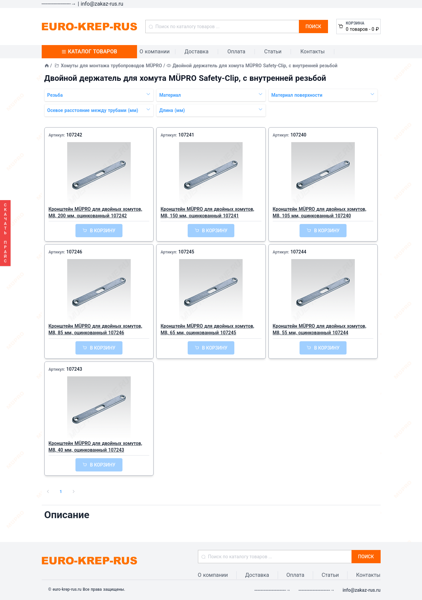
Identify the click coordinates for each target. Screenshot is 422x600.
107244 (298, 251)
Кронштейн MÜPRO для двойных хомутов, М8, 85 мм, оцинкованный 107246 (95, 329)
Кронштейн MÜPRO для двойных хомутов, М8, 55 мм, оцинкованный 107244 (319, 329)
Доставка (197, 51)
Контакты (312, 51)
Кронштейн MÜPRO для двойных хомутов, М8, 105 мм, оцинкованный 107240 (319, 212)
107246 (74, 251)
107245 (186, 251)
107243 (74, 369)
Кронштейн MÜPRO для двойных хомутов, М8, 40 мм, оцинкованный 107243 (95, 447)
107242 (74, 134)
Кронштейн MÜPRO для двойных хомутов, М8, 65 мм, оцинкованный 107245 (207, 329)
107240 (298, 134)
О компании (155, 51)
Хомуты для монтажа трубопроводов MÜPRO (111, 65)
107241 (186, 134)
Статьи (272, 51)
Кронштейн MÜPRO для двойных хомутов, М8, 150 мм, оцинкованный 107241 (207, 212)
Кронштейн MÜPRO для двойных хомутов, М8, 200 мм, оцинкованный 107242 (95, 212)
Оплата (236, 51)
